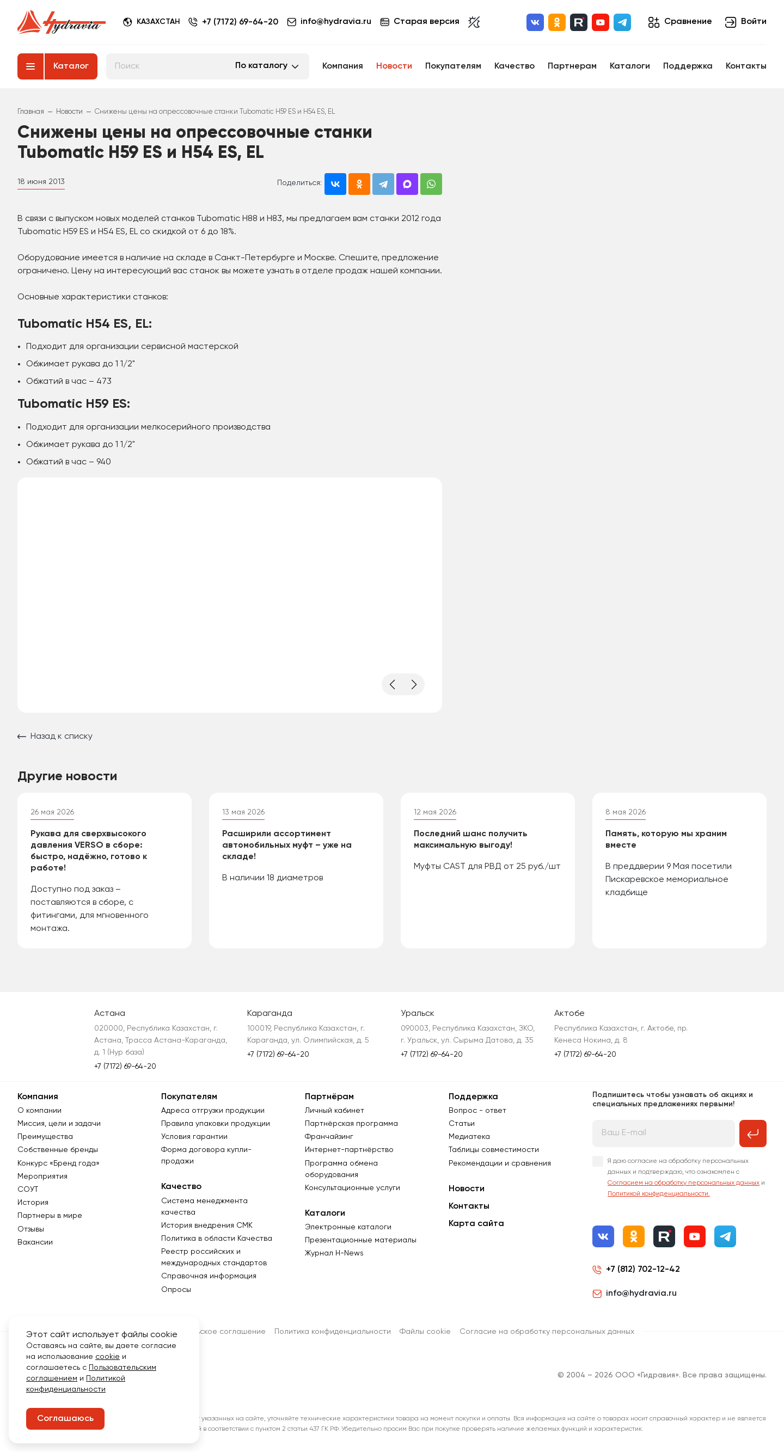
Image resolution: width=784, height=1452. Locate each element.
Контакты (746, 66)
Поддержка (688, 66)
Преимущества (45, 1137)
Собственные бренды (57, 1150)
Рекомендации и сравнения (500, 1163)
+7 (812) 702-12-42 (643, 1269)
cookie (107, 1357)
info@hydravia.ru (634, 1293)
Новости (394, 66)
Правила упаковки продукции (215, 1124)
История (32, 1202)
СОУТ (27, 1189)
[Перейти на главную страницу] (61, 22)
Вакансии (35, 1242)
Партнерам (572, 66)
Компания (342, 66)
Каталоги (630, 66)
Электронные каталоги (348, 1227)
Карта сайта (476, 1224)
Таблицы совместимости (494, 1150)
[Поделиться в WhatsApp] (431, 184)
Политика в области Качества (216, 1238)
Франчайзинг (329, 1137)
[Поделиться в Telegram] (383, 184)
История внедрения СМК (207, 1225)
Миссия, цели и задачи (59, 1124)
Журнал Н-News (334, 1253)
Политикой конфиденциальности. (659, 1194)
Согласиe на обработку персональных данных (547, 1331)
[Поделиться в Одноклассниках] (359, 184)
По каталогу (261, 66)
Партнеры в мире (49, 1216)
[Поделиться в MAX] (407, 184)
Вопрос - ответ (477, 1110)
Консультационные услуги (352, 1188)
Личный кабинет (334, 1110)
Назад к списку (55, 736)
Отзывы (30, 1229)
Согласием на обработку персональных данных (683, 1183)
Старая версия (420, 22)
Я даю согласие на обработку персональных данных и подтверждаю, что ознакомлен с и (686, 1177)
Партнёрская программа (351, 1124)
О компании (39, 1110)
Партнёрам (329, 1097)
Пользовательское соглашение (208, 1331)
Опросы (176, 1290)
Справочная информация (208, 1276)
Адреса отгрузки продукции (213, 1110)
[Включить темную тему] (474, 22)
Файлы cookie (425, 1331)
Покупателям (453, 66)
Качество (514, 66)
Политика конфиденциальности (332, 1331)
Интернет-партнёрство (349, 1150)
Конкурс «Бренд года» (58, 1163)
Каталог (71, 66)
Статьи (462, 1124)
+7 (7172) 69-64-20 (240, 22)
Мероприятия (42, 1176)
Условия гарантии (194, 1137)
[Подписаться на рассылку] (753, 1133)
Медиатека (469, 1137)
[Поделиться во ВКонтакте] (335, 184)
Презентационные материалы (360, 1240)
